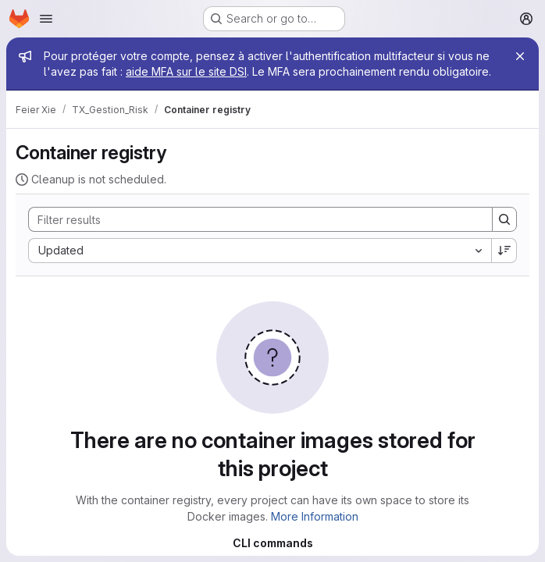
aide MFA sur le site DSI (186, 71)
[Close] (520, 56)
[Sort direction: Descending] (504, 250)
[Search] (252, 219)
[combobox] (259, 250)
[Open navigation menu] (46, 18)
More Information (314, 516)
